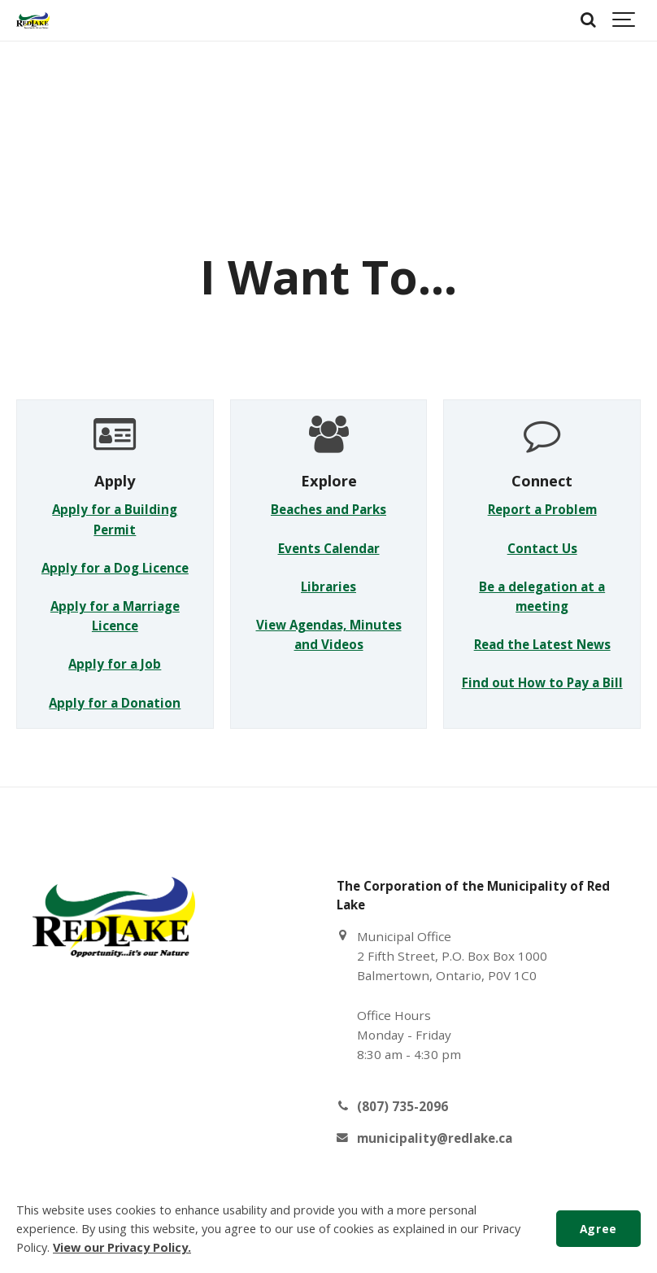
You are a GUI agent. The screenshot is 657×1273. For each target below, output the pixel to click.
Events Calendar (329, 548)
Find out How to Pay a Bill (542, 682)
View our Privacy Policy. (122, 1247)
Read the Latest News (542, 644)
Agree (598, 1228)
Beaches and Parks (328, 509)
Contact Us (542, 548)
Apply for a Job (114, 664)
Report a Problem (542, 509)
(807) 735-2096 (402, 1106)
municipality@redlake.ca (434, 1138)
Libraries (328, 586)
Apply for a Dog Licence (115, 568)
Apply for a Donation (115, 703)
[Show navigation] (624, 20)
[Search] (588, 20)
